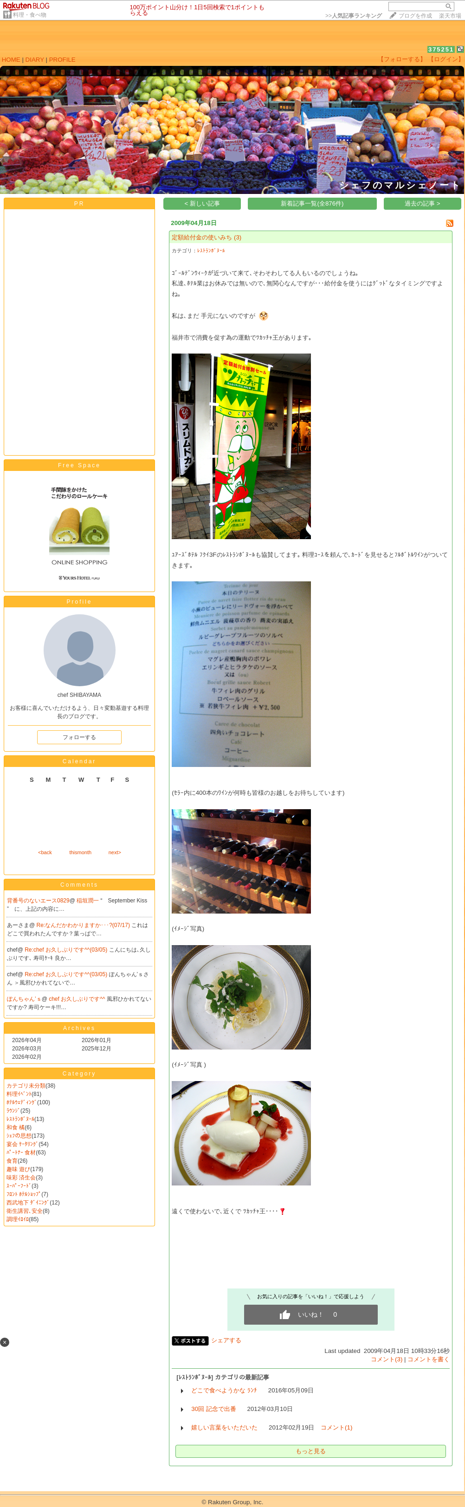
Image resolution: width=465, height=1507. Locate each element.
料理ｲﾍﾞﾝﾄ (19, 1094)
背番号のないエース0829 (38, 900)
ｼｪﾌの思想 (19, 1136)
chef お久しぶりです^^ (78, 999)
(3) (237, 237)
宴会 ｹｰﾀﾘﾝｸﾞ (22, 1144)
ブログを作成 (415, 16)
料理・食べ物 (29, 15)
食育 (12, 1161)
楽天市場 (450, 16)
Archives (79, 1028)
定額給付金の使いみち (202, 237)
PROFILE (62, 59)
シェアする (226, 1340)
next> (115, 852)
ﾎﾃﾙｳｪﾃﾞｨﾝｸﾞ (21, 1102)
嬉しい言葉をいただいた (224, 1427)
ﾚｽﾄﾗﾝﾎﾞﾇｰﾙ (20, 1119)
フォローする (79, 737)
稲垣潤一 (88, 900)
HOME (11, 59)
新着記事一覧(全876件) (312, 203)
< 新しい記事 (202, 203)
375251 (441, 49)
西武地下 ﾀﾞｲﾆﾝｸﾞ (28, 1202)
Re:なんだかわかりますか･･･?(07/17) (84, 925)
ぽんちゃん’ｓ (24, 999)
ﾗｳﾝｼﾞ (13, 1111)
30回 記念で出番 (213, 1408)
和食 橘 (15, 1127)
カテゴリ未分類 (25, 1085)
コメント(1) (336, 1427)
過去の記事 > (422, 203)
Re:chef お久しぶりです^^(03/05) (67, 950)
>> (353, 16)
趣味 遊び (18, 1169)
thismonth (80, 852)
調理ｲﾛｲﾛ (17, 1219)
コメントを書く (428, 1359)
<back (45, 852)
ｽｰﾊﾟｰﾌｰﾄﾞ (19, 1186)
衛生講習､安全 (24, 1211)
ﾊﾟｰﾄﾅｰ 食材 (21, 1152)
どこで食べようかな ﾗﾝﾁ (224, 1390)
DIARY (35, 59)
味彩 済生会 (21, 1177)
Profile (79, 602)
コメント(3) (386, 1359)
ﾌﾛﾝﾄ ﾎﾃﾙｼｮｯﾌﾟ (23, 1194)
